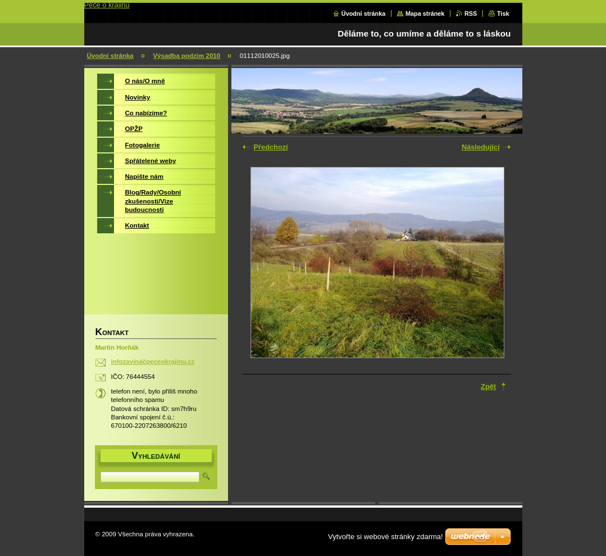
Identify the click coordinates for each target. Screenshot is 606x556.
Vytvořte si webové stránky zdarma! (385, 536)
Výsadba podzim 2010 (186, 55)
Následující (481, 147)
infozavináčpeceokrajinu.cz (153, 361)
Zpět (488, 386)
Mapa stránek (425, 13)
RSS (470, 13)
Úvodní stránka (363, 13)
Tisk (503, 13)
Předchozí (271, 147)
